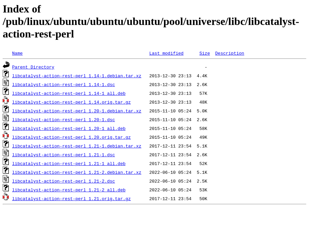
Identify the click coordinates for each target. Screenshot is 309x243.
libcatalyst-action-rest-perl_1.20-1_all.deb (68, 128)
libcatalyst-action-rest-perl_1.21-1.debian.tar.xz (76, 146)
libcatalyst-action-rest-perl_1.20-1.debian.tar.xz (76, 111)
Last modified (166, 53)
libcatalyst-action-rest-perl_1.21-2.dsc (63, 181)
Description (229, 53)
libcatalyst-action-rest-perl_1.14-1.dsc (63, 84)
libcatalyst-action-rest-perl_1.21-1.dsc (63, 155)
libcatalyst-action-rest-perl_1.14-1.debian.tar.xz (76, 76)
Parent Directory (33, 67)
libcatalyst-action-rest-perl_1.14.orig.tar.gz (71, 102)
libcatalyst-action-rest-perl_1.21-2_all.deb (68, 190)
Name (17, 53)
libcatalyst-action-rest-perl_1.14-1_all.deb (68, 93)
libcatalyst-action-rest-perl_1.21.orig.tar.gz (71, 198)
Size (204, 53)
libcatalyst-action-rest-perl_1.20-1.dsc (63, 119)
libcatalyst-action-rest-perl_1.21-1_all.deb (68, 163)
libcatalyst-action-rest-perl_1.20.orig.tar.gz (71, 137)
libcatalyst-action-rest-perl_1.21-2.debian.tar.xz (76, 172)
